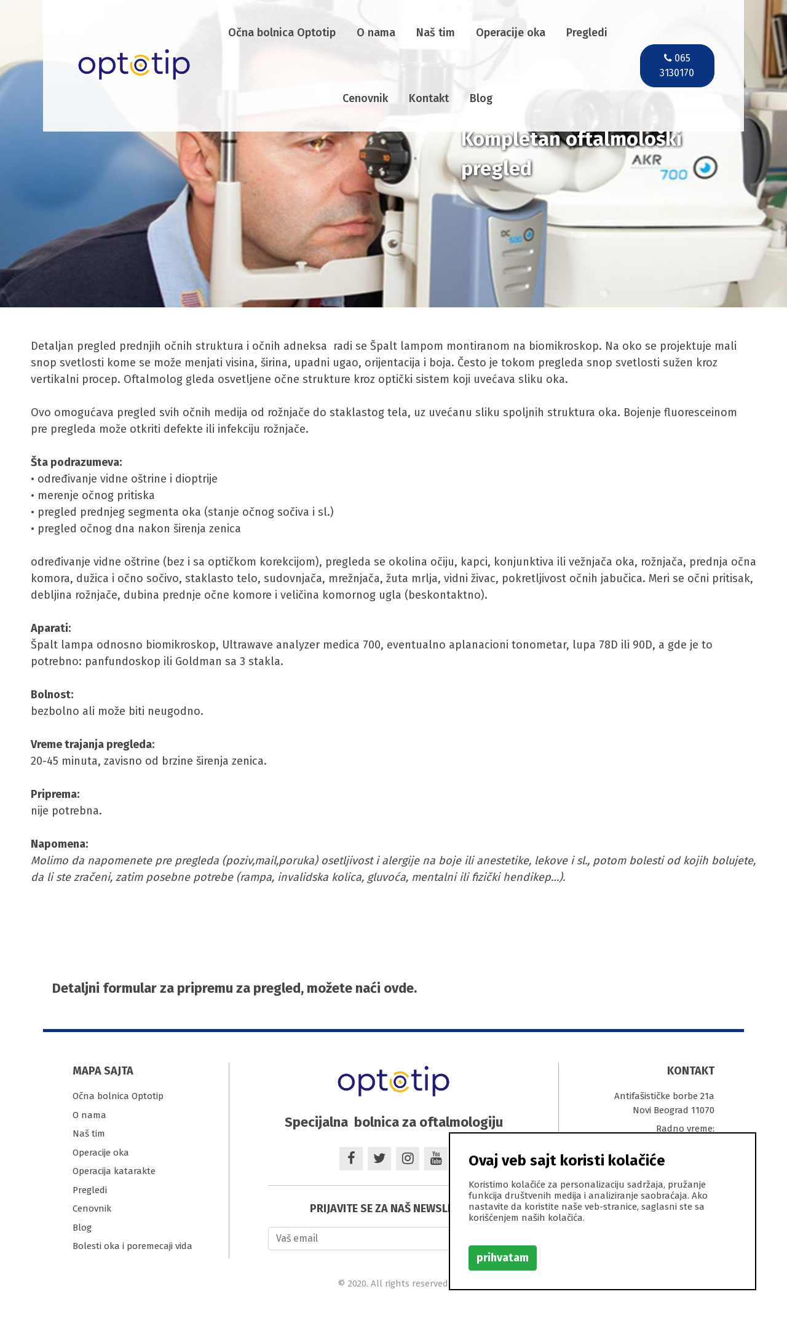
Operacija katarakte (114, 1171)
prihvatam (503, 1257)
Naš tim (435, 32)
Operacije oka (510, 32)
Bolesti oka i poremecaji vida (132, 1246)
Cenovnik (365, 98)
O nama (376, 32)
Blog (481, 98)
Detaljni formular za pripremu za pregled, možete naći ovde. (234, 988)
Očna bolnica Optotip (282, 32)
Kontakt (429, 98)
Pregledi (586, 32)
